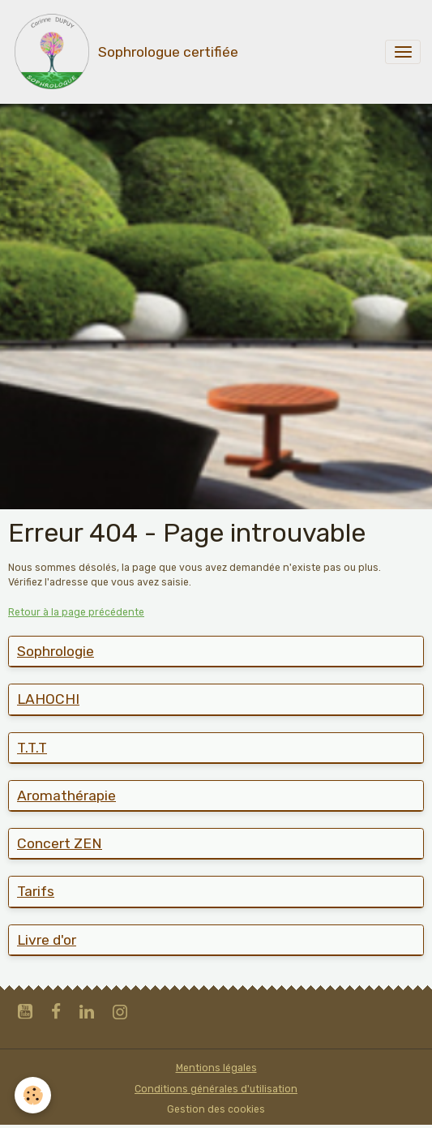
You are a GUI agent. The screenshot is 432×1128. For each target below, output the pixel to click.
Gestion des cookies (216, 1109)
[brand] (124, 51)
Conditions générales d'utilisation (216, 1089)
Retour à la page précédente (76, 612)
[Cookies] (33, 1095)
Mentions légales (216, 1068)
